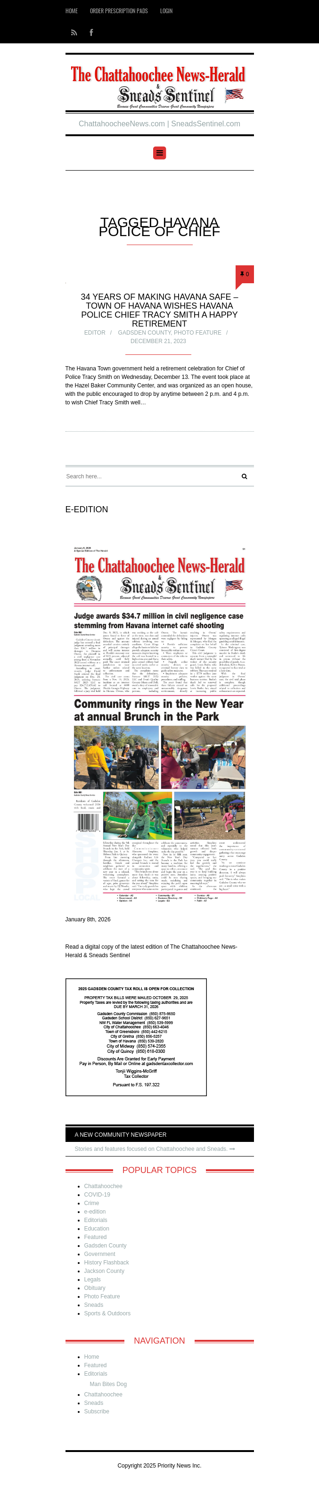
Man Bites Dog (108, 1384)
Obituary (95, 1288)
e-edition (95, 1211)
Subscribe (96, 1411)
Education (96, 1228)
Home (71, 11)
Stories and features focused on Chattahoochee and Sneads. (155, 1149)
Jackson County (104, 1271)
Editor (95, 332)
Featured (95, 1237)
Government (99, 1254)
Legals (92, 1279)
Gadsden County (144, 332)
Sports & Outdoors (107, 1313)
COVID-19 (97, 1194)
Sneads (94, 1305)
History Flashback (106, 1262)
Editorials (95, 1220)
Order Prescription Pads (119, 11)
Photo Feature (197, 332)
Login (166, 11)
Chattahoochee (103, 1186)
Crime (91, 1203)
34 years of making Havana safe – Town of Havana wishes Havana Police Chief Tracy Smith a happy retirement (159, 310)
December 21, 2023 (158, 341)
